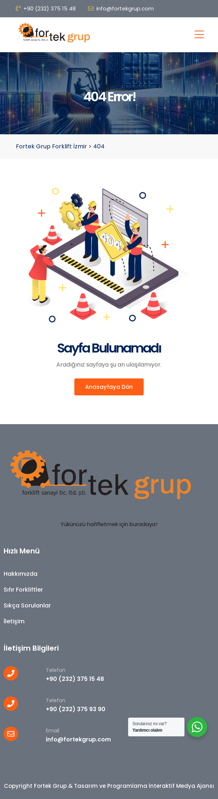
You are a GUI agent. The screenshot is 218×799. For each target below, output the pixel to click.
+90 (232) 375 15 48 (46, 8)
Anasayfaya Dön (109, 387)
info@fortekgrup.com (121, 8)
